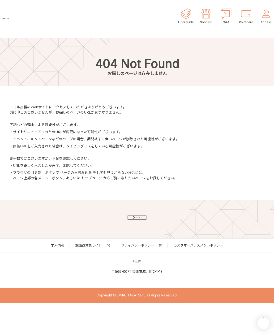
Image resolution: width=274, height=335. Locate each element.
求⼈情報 (57, 261)
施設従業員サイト (88, 261)
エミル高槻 (30, 19)
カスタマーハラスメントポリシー (198, 261)
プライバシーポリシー (137, 261)
